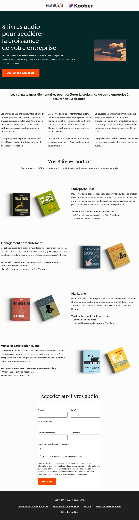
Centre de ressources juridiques (33, 506)
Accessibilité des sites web (108, 506)
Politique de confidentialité (66, 506)
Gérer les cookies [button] (69, 512)
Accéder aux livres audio (20, 73)
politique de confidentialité (75, 474)
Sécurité (87, 506)
